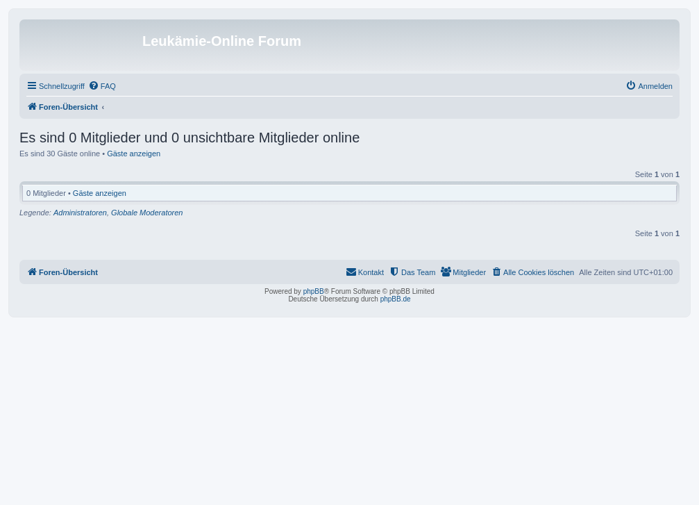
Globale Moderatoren (147, 212)
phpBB (313, 291)
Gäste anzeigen (133, 153)
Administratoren (80, 212)
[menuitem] (102, 86)
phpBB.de (395, 299)
